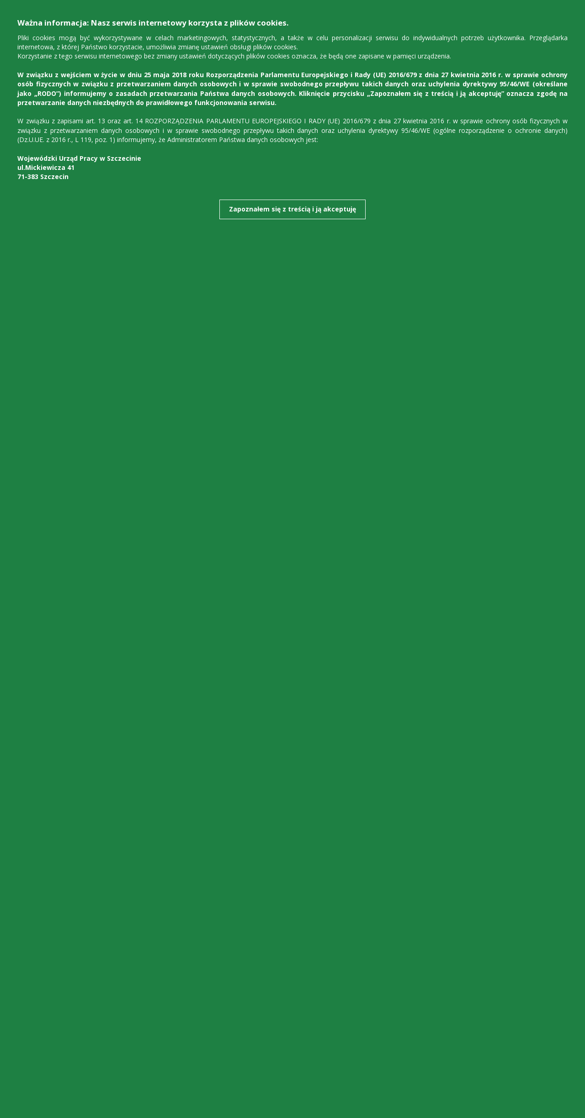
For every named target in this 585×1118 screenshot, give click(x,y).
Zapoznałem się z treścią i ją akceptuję (292, 209)
